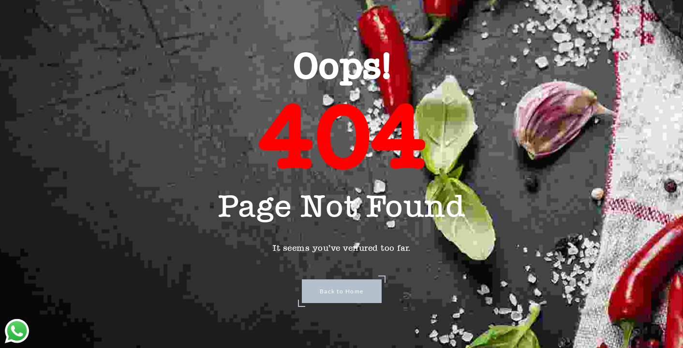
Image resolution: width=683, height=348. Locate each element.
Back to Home (342, 291)
